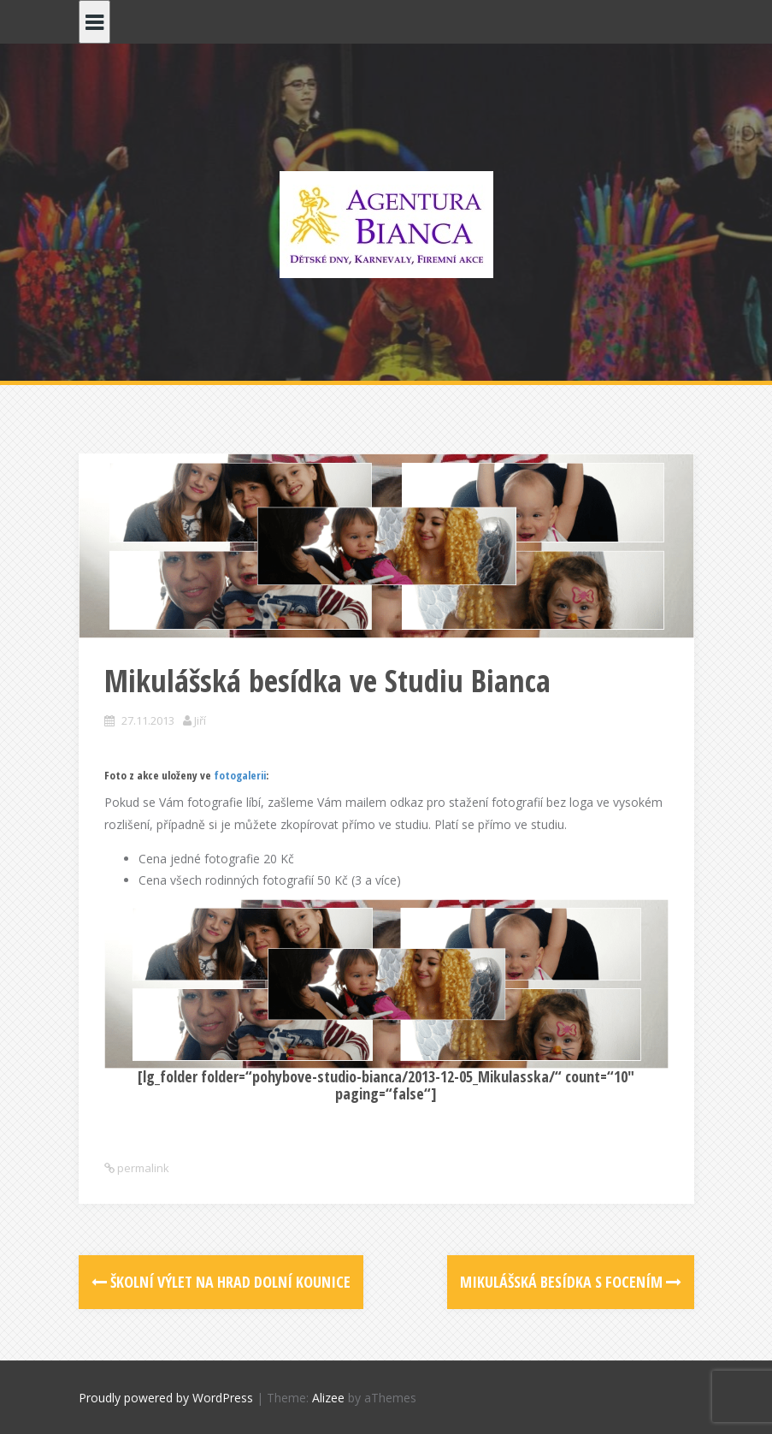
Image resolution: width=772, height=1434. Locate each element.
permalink (142, 1168)
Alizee (328, 1398)
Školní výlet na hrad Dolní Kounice (221, 1281)
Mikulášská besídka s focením (570, 1281)
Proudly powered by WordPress (166, 1398)
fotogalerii (240, 775)
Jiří (200, 720)
